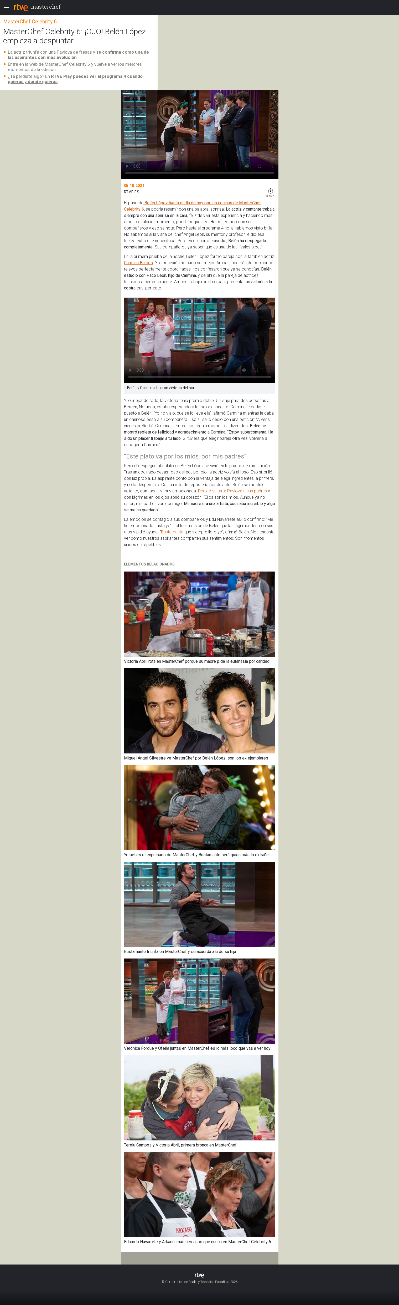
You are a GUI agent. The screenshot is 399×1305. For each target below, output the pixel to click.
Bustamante (172, 531)
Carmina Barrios (138, 262)
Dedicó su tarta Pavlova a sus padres (232, 490)
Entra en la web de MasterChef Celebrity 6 (49, 64)
